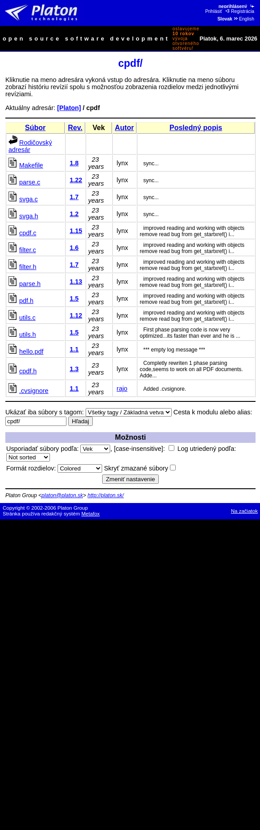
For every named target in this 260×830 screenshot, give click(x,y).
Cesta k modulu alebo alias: (212, 412)
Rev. (75, 127)
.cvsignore (34, 390)
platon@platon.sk (62, 495)
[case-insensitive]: (144, 448)
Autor (124, 127)
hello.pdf (31, 351)
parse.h (30, 283)
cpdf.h (28, 371)
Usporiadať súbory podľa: (58, 448)
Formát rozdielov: (54, 468)
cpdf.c (27, 233)
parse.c (29, 182)
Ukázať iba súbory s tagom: (44, 412)
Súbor (35, 127)
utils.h (27, 334)
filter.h (27, 266)
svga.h (28, 216)
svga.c (28, 199)
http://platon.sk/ (105, 495)
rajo (122, 388)
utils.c (27, 317)
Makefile (31, 165)
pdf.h (26, 300)
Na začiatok (244, 511)
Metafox (91, 513)
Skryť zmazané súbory (140, 468)
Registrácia (239, 11)
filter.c (27, 249)
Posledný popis (195, 127)
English (243, 18)
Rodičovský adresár (30, 146)
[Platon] (69, 107)
